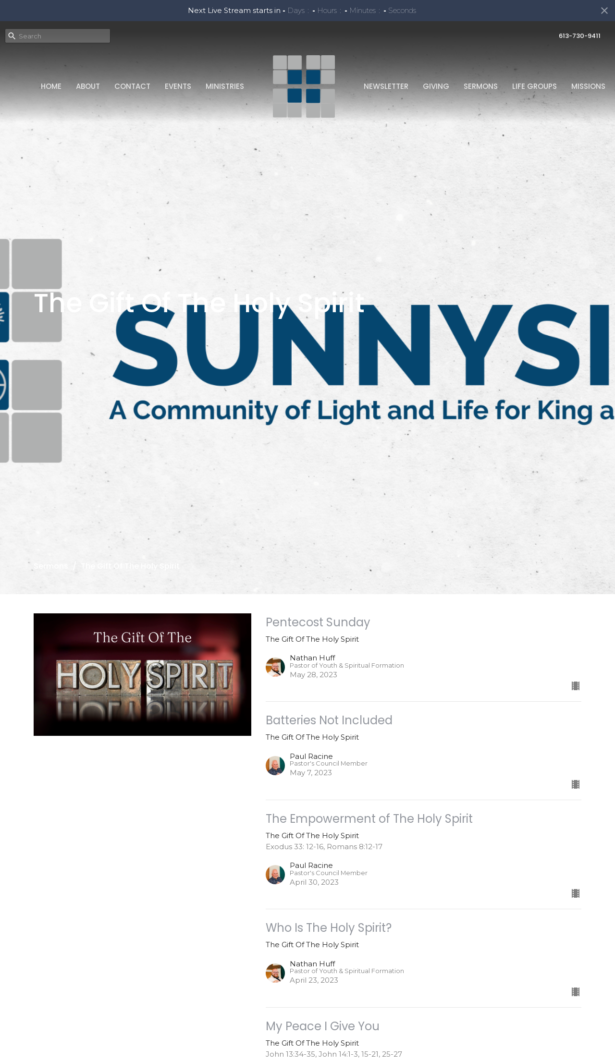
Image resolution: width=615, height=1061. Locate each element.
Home (51, 86)
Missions (588, 86)
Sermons (481, 86)
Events (178, 86)
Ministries (225, 86)
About (88, 86)
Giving (436, 86)
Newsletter (386, 86)
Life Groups (534, 86)
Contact (132, 86)
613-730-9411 (580, 35)
